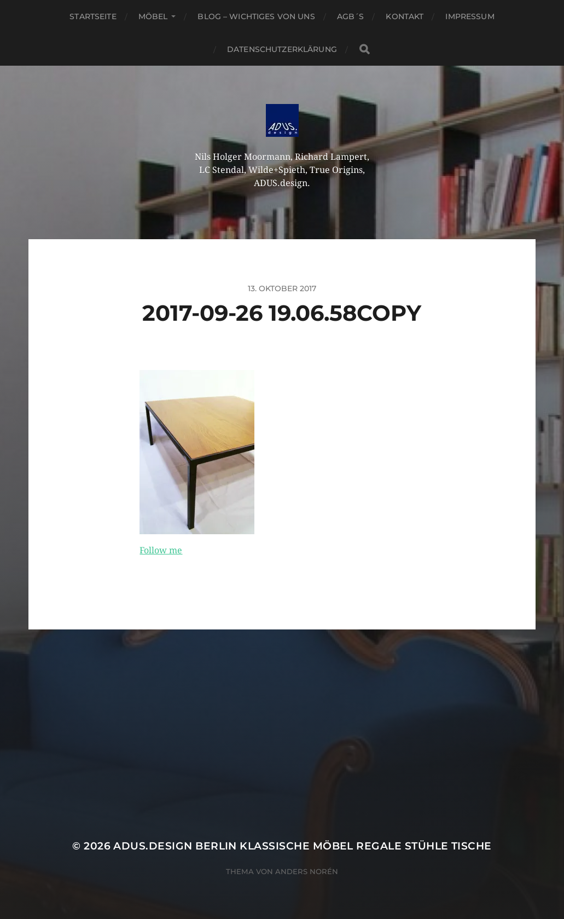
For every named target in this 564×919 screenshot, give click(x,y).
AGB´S (350, 16)
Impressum (469, 16)
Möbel (153, 16)
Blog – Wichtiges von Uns (256, 16)
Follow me (160, 550)
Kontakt (404, 16)
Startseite (92, 16)
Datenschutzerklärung (282, 49)
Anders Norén (306, 871)
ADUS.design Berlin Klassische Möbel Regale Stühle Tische (302, 846)
